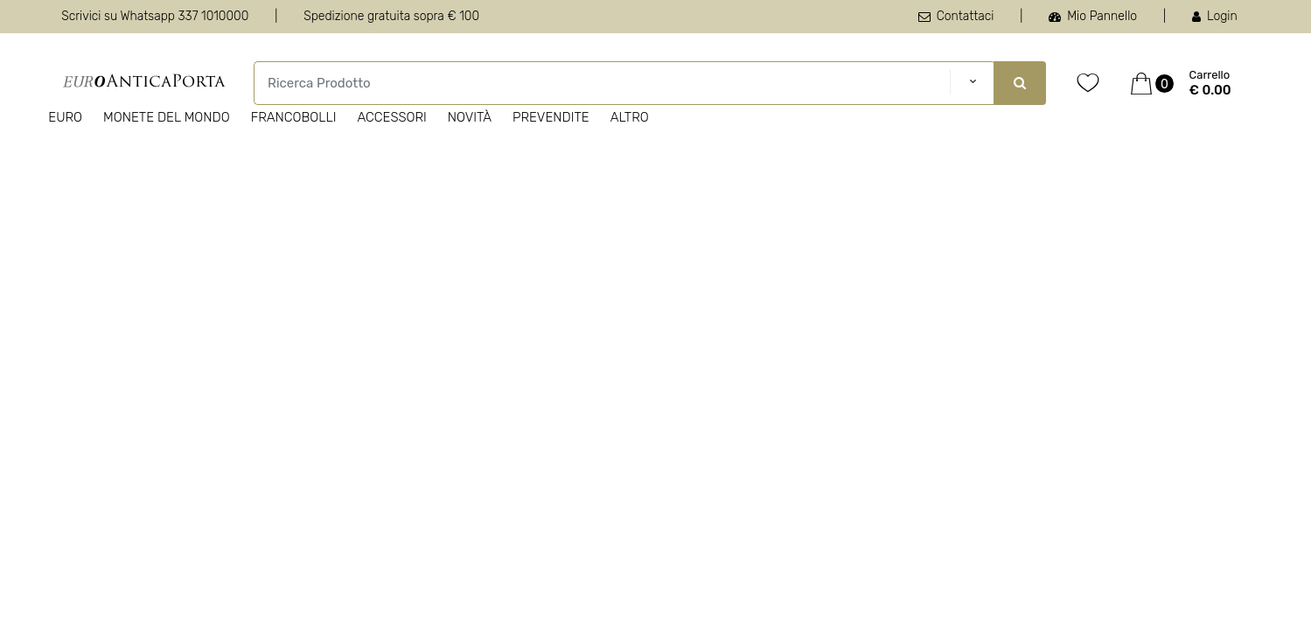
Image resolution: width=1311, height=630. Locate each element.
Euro (65, 117)
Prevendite (551, 117)
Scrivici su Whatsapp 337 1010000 (154, 16)
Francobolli (294, 117)
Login (1215, 16)
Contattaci (956, 16)
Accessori (391, 117)
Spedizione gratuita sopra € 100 (391, 16)
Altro (629, 117)
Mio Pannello (1093, 16)
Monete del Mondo (166, 117)
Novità (470, 117)
